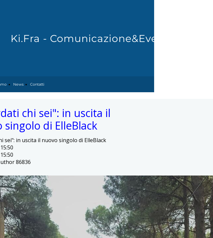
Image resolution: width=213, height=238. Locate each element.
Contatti (37, 84)
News (18, 84)
